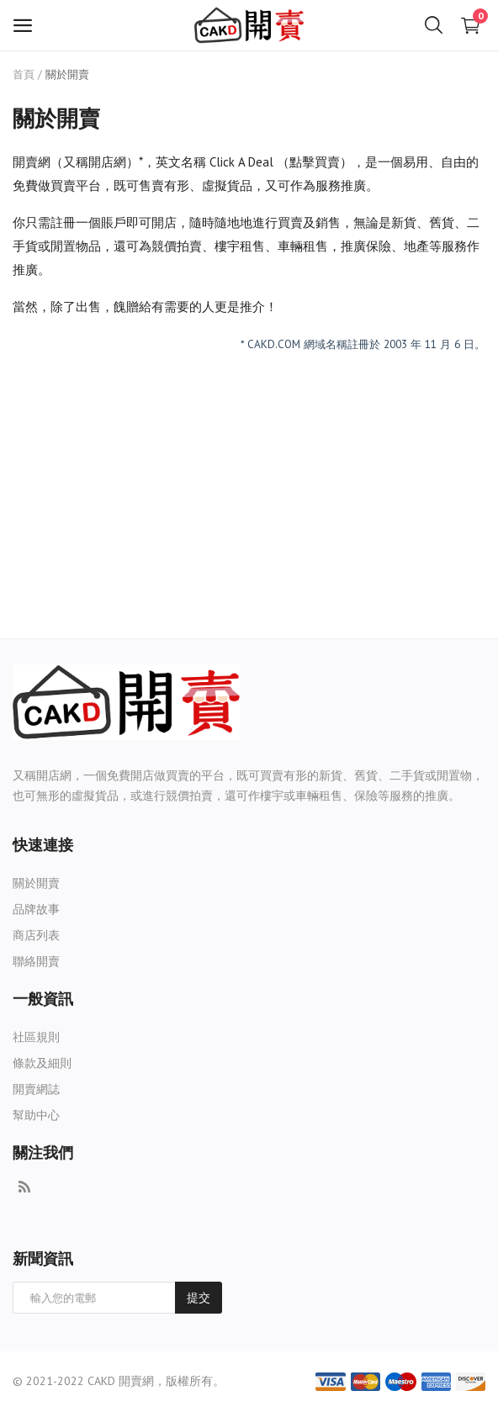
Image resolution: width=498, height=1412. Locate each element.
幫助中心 (36, 1115)
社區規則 (36, 1036)
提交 (198, 1297)
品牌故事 (36, 909)
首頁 (23, 74)
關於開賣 (36, 883)
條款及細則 (42, 1063)
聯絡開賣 (36, 961)
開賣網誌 (36, 1089)
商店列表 (36, 935)
